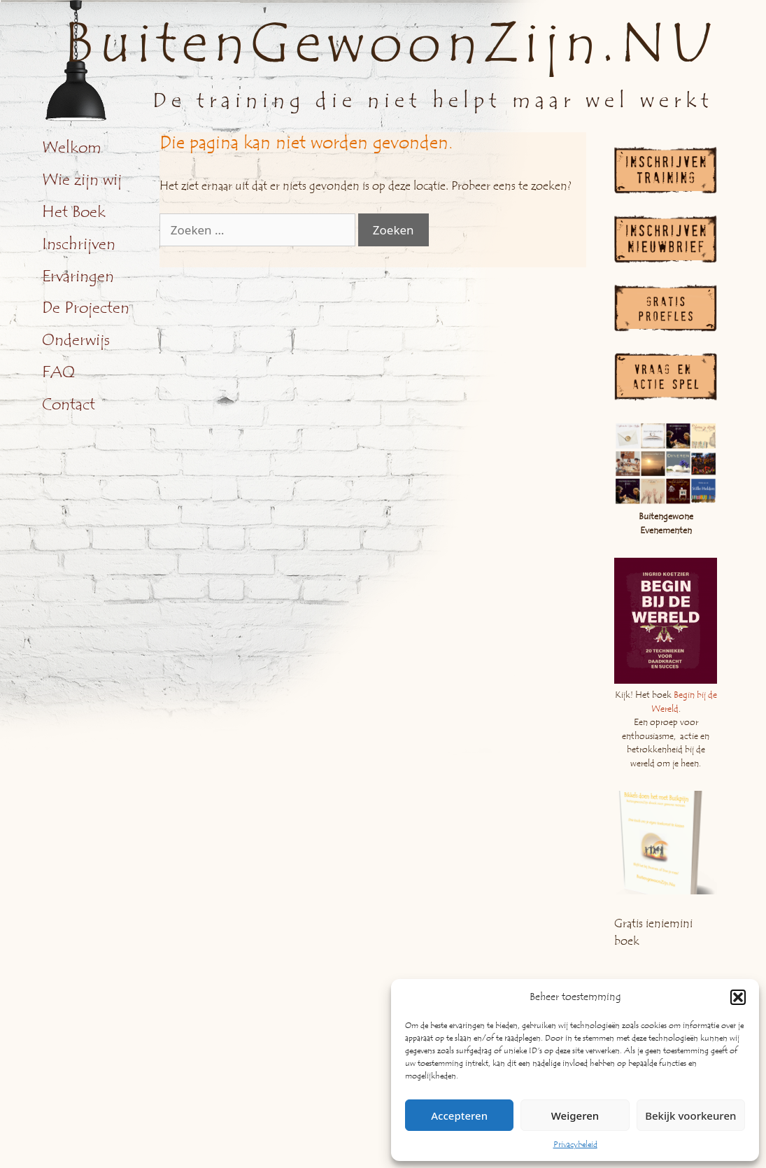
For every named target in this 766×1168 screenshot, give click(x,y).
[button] (738, 997)
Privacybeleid (575, 1144)
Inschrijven (78, 244)
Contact (68, 404)
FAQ (58, 372)
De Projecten (85, 307)
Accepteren (459, 1116)
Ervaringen (78, 276)
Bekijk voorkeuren (690, 1116)
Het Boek (74, 212)
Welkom (71, 147)
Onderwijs (76, 340)
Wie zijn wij (82, 179)
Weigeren (575, 1116)
